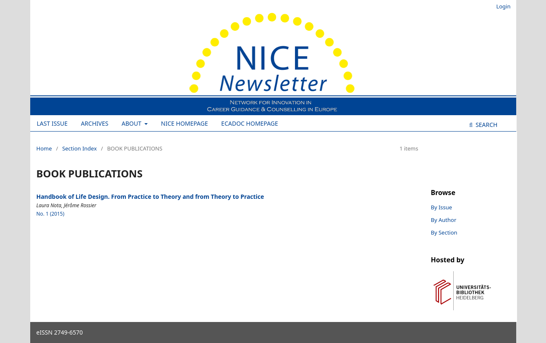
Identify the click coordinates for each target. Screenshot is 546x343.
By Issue (441, 207)
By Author (444, 220)
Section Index (79, 148)
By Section (444, 232)
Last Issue (52, 123)
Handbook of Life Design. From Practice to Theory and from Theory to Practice (150, 197)
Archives (95, 123)
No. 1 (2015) (51, 213)
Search (486, 125)
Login (503, 6)
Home (44, 148)
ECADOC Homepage (249, 123)
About (132, 123)
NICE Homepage (184, 123)
